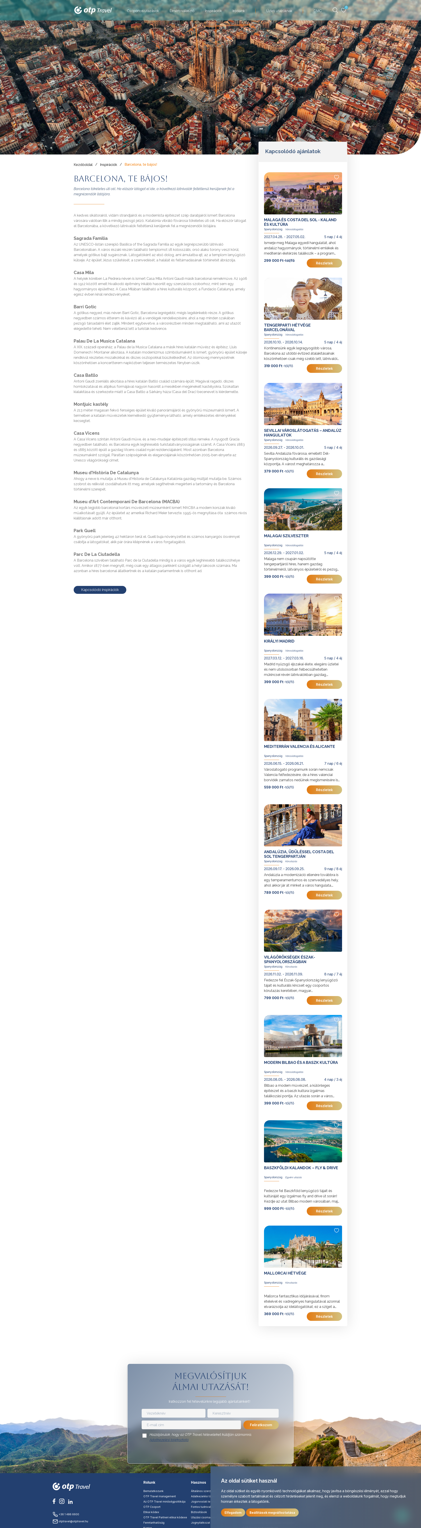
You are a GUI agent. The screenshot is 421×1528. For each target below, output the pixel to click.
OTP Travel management (159, 1496)
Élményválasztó (181, 11)
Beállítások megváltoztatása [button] (272, 1512)
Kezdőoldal (83, 165)
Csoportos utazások (143, 11)
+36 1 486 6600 (66, 1514)
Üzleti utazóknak (279, 11)
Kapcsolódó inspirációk (100, 590)
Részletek (324, 263)
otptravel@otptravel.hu (70, 1521)
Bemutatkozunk (153, 1491)
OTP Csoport (152, 1506)
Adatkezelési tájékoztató (169, 1440)
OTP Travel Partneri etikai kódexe (165, 1517)
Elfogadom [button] (233, 1512)
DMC (318, 11)
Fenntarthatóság (153, 1522)
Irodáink (238, 11)
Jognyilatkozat (200, 1522)
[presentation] (210, 1454)
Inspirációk (213, 11)
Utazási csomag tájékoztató (209, 1517)
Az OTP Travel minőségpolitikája (164, 1501)
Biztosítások (199, 1512)
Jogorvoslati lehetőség (206, 1501)
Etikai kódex (151, 1512)
